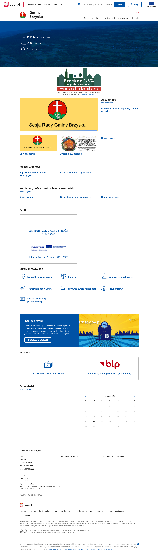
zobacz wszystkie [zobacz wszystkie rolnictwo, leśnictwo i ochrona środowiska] (25, 192)
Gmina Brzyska (36, 14)
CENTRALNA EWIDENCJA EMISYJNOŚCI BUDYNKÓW (48, 226)
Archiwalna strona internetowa (48, 367)
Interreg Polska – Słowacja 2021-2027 (48, 251)
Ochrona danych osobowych (115, 456)
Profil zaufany (81, 511)
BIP (91, 511)
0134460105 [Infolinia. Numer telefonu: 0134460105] (24, 481)
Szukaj (119, 4)
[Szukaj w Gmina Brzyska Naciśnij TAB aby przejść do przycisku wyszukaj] (95, 4)
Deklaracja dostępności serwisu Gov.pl (111, 511)
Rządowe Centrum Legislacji (31, 511)
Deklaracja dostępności (69, 456)
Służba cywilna (67, 511)
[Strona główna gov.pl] (12, 4)
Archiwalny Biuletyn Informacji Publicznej (109, 367)
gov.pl (26, 505)
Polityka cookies (51, 511)
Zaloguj (136, 5)
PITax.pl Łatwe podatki (88, 94)
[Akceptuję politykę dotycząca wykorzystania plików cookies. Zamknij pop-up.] (138, 544)
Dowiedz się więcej (38, 340)
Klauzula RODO (26, 515)
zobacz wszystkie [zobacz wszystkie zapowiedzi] (25, 389)
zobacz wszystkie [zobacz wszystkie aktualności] (107, 103)
